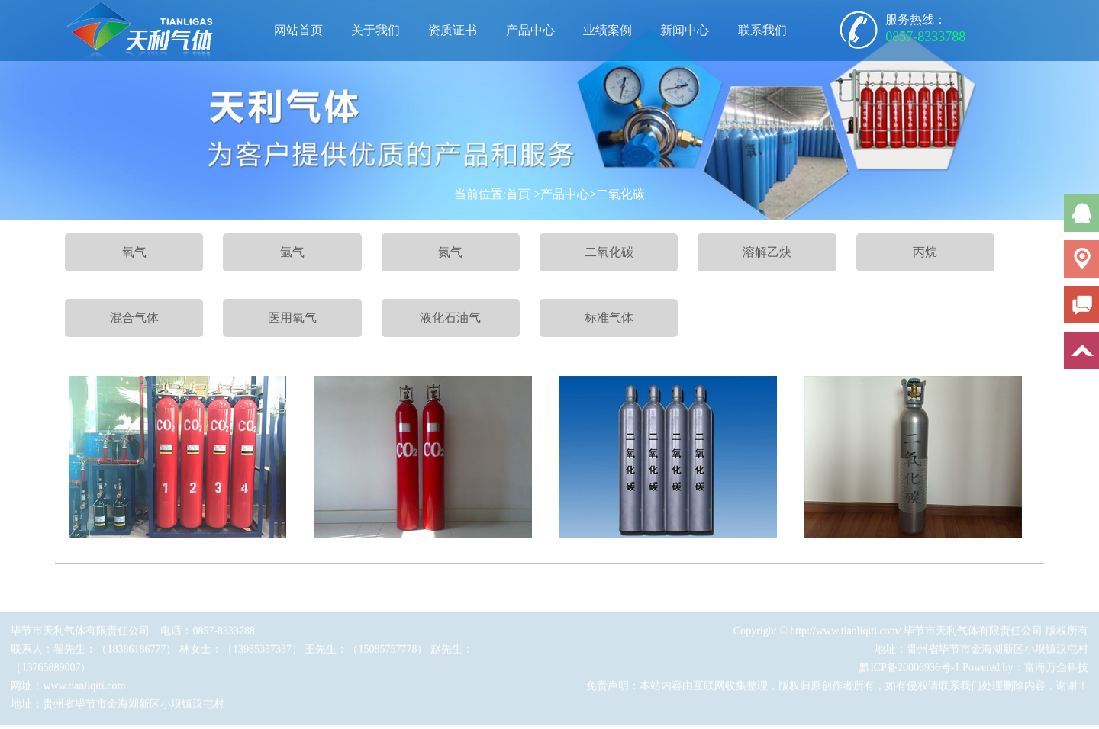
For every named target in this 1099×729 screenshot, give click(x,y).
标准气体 (609, 317)
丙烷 (925, 252)
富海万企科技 (1056, 670)
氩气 (292, 252)
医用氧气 (292, 317)
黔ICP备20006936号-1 (909, 670)
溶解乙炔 (767, 252)
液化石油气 (450, 317)
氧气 (134, 252)
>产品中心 (561, 194)
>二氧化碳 (617, 194)
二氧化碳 (609, 252)
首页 (518, 194)
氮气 (450, 252)
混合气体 (134, 317)
